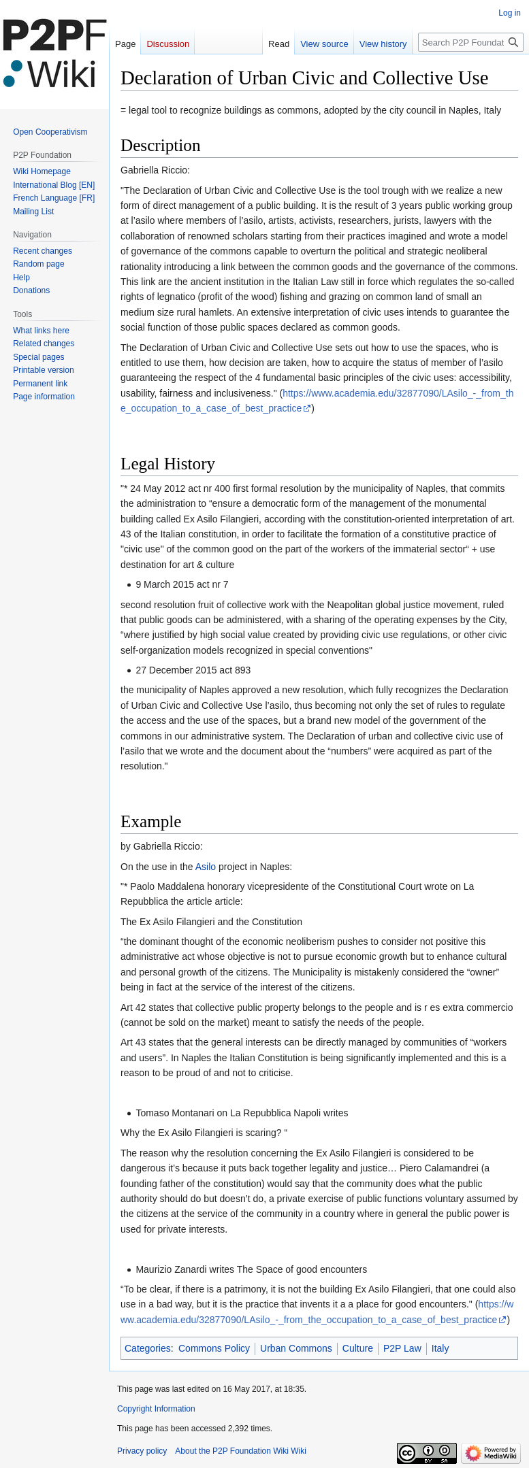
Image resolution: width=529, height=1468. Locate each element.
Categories (148, 1348)
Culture (357, 1348)
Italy (440, 1348)
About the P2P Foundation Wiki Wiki (240, 1451)
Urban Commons (296, 1348)
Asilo (205, 866)
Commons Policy (214, 1348)
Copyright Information (156, 1409)
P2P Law (402, 1348)
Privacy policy (142, 1451)
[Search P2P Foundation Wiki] (471, 42)
